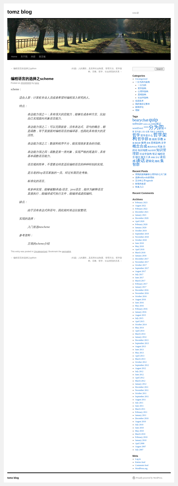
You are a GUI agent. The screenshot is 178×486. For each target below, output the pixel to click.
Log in (138, 459)
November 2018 (142, 237)
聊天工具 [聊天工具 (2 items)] (146, 157)
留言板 (42, 56)
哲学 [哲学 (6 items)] (136, 135)
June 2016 (139, 302)
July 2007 (139, 449)
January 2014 (140, 337)
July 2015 (139, 318)
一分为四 (142, 85)
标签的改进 (140, 184)
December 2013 (141, 340)
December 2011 (141, 387)
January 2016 (140, 312)
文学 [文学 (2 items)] (163, 142)
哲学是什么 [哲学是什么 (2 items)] (147, 135)
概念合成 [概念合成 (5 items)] (139, 146)
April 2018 (139, 249)
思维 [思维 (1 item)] (148, 143)
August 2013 (140, 346)
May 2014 (139, 327)
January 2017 (140, 287)
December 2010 (141, 418)
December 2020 (141, 218)
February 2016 (141, 309)
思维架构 (142, 94)
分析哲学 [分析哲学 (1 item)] (160, 132)
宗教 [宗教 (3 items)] (160, 139)
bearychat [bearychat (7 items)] (140, 120)
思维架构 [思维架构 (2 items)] (156, 142)
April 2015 (139, 321)
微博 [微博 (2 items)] (143, 142)
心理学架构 (143, 91)
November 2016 (142, 293)
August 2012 (140, 368)
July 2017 (139, 274)
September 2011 (142, 396)
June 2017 (139, 277)
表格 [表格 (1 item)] (153, 157)
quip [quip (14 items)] (153, 119)
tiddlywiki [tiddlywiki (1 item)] (147, 124)
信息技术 (139, 101)
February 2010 (141, 437)
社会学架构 (143, 97)
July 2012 (139, 371)
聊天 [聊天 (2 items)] (137, 157)
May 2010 (139, 431)
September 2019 (142, 234)
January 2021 (140, 215)
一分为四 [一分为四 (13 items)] (154, 127)
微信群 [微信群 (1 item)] (138, 143)
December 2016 (141, 290)
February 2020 (141, 224)
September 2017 (142, 268)
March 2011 (140, 409)
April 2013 (139, 356)
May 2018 (139, 246)
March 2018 (140, 252)
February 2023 (141, 202)
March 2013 (140, 359)
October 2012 (141, 362)
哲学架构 (142, 88)
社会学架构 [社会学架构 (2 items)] (146, 153)
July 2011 (139, 403)
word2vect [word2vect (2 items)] (137, 128)
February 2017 (141, 284)
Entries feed (140, 462)
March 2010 (140, 434)
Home (14, 56)
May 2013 (139, 352)
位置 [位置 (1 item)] (147, 132)
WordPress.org (141, 468)
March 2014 (140, 334)
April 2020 (139, 221)
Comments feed (141, 465)
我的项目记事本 (142, 104)
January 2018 (140, 255)
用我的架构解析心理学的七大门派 (151, 174)
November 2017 (142, 262)
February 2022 (141, 209)
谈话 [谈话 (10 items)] (140, 160)
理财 (137, 110)
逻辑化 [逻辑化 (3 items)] (149, 161)
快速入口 (139, 187)
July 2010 (139, 424)
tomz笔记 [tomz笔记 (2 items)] (156, 123)
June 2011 (139, 406)
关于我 (24, 56)
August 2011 (140, 399)
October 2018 (141, 240)
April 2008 (139, 443)
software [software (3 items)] (137, 123)
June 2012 (139, 374)
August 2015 (140, 315)
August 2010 (140, 421)
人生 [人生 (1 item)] (143, 132)
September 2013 (142, 343)
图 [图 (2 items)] (150, 139)
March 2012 (140, 381)
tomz (37, 83)
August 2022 (140, 205)
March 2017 (140, 281)
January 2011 (140, 415)
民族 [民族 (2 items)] (160, 146)
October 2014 (141, 324)
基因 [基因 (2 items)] (154, 139)
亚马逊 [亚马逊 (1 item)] (138, 132)
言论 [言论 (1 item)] (157, 157)
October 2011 (141, 393)
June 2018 (139, 243)
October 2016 (141, 296)
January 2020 (140, 227)
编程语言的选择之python (23, 68)
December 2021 (141, 212)
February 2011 (141, 412)
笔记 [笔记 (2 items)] (154, 153)
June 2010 (139, 428)
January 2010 (140, 440)
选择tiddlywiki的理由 (144, 177)
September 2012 (142, 365)
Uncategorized (40, 251)
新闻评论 (139, 107)
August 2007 (140, 446)
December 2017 (141, 259)
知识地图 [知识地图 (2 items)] (143, 150)
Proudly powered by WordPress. (149, 478)
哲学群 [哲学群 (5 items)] (142, 139)
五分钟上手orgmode (144, 180)
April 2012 (139, 377)
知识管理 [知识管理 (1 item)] (152, 150)
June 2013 (139, 349)
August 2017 (140, 271)
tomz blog (19, 12)
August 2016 (140, 299)
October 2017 (141, 265)
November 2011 (142, 390)
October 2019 (141, 230)
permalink (66, 251)
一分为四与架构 (142, 82)
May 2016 (139, 306)
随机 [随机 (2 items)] (157, 161)
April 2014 (139, 331)
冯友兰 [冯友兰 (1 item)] (153, 132)
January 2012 (140, 384)
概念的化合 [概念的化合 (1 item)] (152, 147)
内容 (33, 56)
